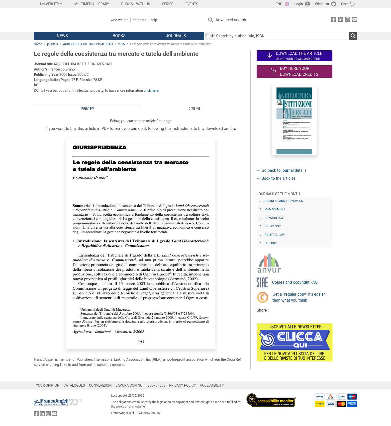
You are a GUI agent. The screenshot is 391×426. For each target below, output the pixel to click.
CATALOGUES (74, 385)
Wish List (322, 4)
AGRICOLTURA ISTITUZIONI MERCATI (88, 44)
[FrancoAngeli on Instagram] (347, 20)
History (271, 243)
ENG (279, 4)
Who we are (119, 20)
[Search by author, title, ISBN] (282, 36)
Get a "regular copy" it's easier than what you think (299, 297)
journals (52, 44)
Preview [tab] (87, 108)
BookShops (156, 385)
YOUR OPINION (48, 385)
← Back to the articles (276, 178)
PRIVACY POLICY (182, 385)
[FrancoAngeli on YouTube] (354, 20)
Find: (209, 35)
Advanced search (230, 19)
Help (153, 20)
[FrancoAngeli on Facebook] (333, 20)
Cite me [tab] (194, 108)
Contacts (139, 20)
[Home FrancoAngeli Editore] (67, 19)
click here (151, 90)
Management (275, 209)
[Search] (353, 36)
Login (298, 4)
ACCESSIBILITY (212, 385)
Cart (344, 4)
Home (38, 44)
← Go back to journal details (281, 170)
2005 (121, 44)
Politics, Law (275, 235)
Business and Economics (284, 201)
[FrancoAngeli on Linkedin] (340, 20)
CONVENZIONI (100, 385)
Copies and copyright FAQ (295, 282)
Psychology (274, 218)
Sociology (273, 226)
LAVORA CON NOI (130, 385)
